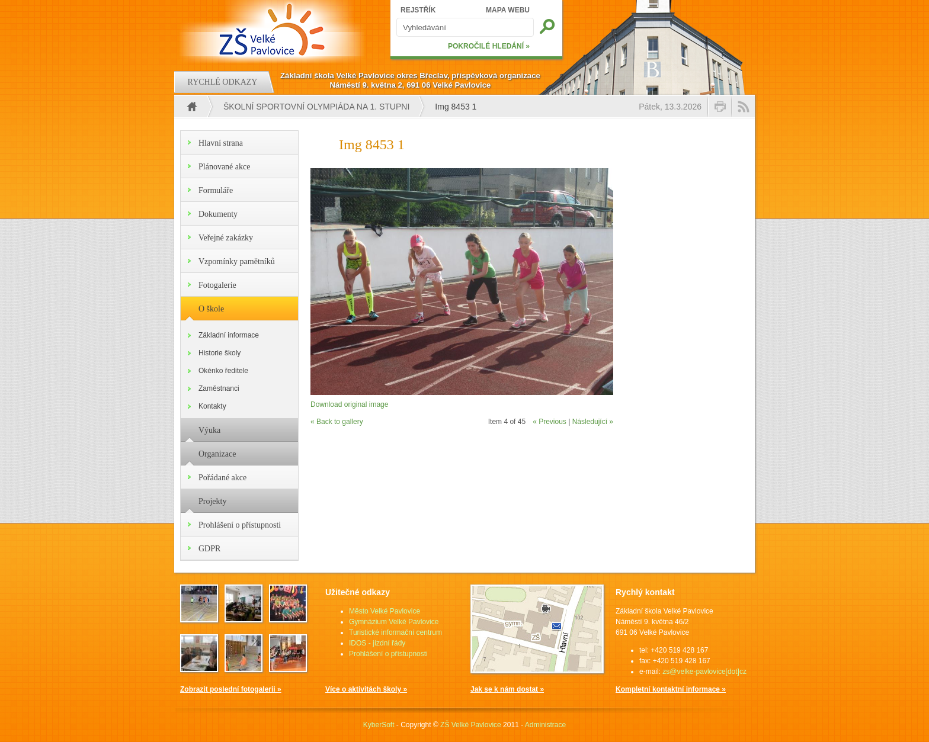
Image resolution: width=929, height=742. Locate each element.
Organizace (217, 453)
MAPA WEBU (508, 10)
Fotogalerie (217, 285)
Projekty (212, 501)
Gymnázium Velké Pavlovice (393, 622)
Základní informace (228, 335)
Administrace (545, 725)
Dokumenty (218, 214)
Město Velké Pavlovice (384, 611)
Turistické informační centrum (395, 632)
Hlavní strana (220, 143)
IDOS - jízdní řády (377, 643)
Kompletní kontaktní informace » (671, 689)
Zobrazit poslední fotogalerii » (230, 689)
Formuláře (215, 190)
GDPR (209, 548)
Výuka (209, 430)
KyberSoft (379, 725)
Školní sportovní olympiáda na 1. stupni (316, 106)
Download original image (349, 404)
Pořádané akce (222, 477)
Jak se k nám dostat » (507, 689)
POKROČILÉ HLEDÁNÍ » (489, 46)
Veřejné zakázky (225, 237)
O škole (211, 308)
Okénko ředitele (223, 371)
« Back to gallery (336, 421)
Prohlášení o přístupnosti (239, 525)
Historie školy (219, 353)
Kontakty (212, 406)
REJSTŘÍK (418, 10)
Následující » (592, 421)
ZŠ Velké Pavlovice (470, 725)
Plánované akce (224, 166)
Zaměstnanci (218, 388)
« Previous (549, 421)
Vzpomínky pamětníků (236, 261)
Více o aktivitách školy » (366, 689)
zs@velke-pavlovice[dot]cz (704, 671)
